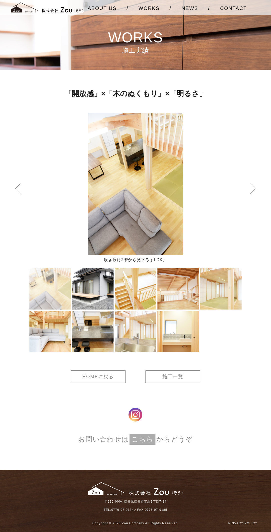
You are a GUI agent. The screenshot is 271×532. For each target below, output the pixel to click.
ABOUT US (102, 8)
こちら (142, 439)
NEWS (189, 8)
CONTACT (233, 8)
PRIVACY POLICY (243, 523)
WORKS (148, 8)
